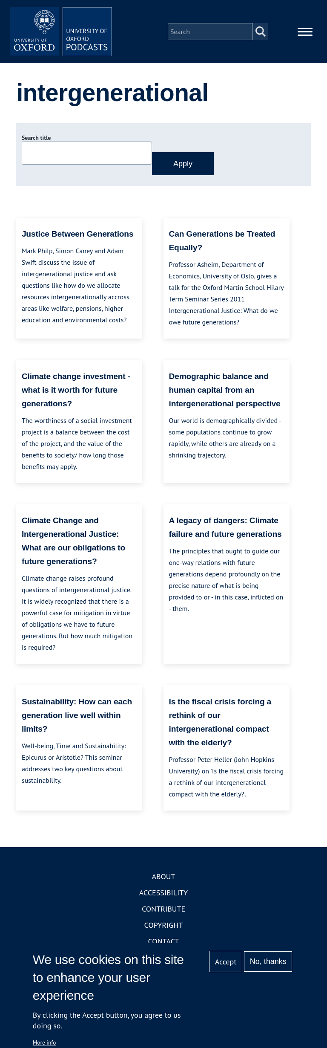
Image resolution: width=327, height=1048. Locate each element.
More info (44, 1042)
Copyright (163, 925)
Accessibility (163, 892)
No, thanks (268, 961)
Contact (163, 941)
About (163, 876)
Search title (36, 138)
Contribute (163, 909)
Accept (226, 962)
